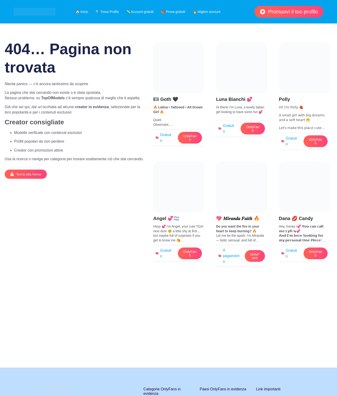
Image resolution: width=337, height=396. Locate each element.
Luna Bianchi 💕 (234, 99)
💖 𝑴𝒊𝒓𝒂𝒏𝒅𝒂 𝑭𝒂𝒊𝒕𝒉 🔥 (238, 218)
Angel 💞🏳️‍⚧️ (166, 218)
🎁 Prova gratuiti (173, 12)
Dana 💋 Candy (296, 218)
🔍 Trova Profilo (107, 12)
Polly (284, 99)
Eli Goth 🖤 (165, 99)
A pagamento (231, 255)
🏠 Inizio (82, 12)
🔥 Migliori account (206, 12)
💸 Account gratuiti (140, 12)
